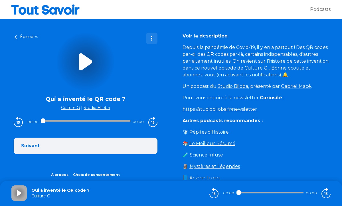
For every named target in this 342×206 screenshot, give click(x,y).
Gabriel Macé (296, 86)
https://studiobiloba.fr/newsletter (220, 109)
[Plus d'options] (151, 38)
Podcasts (320, 9)
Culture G (70, 107)
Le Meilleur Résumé (212, 143)
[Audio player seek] (85, 120)
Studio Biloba (97, 107)
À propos (59, 175)
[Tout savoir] (160, 9)
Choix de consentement (96, 175)
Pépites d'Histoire (209, 132)
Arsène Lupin (204, 178)
